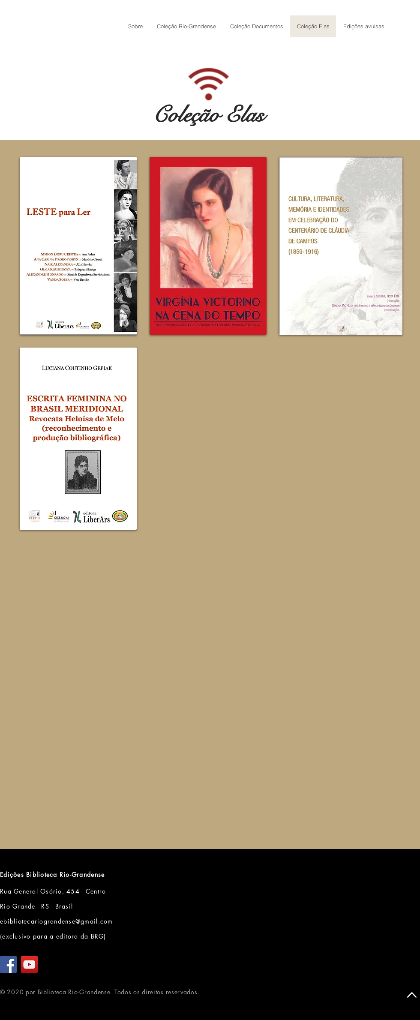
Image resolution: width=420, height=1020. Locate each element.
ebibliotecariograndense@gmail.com (56, 921)
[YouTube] (29, 964)
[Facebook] (8, 964)
